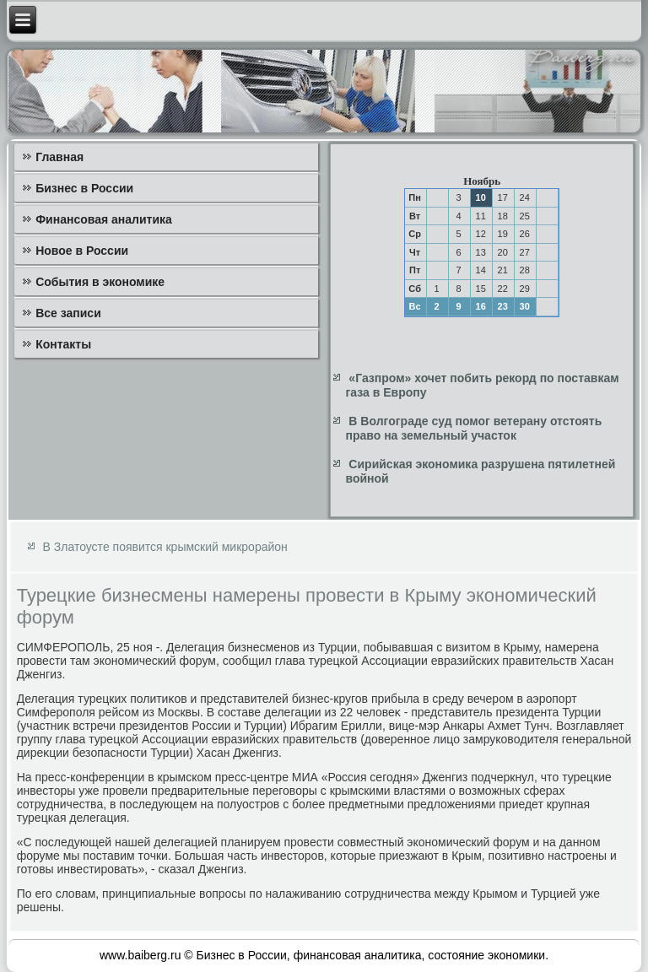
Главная (59, 157)
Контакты (63, 344)
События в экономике (100, 282)
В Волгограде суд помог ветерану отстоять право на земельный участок (473, 428)
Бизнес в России (84, 188)
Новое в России (81, 250)
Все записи (68, 313)
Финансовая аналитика (103, 219)
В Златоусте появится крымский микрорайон (165, 547)
